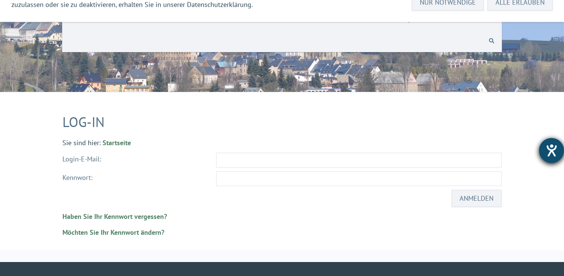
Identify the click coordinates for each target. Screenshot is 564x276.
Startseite (117, 142)
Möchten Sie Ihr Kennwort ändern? (113, 232)
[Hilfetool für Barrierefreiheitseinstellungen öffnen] (551, 150)
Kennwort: (77, 177)
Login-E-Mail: (81, 159)
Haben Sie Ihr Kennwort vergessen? (114, 216)
